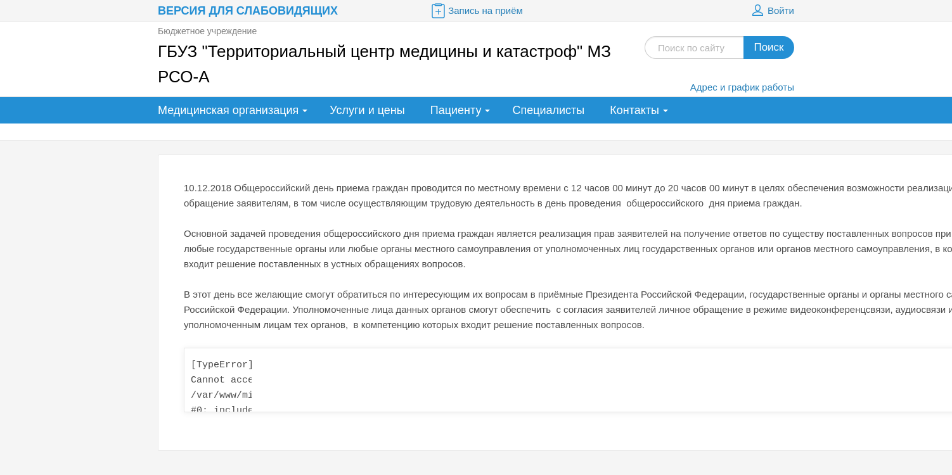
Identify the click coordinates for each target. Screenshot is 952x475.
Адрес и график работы (742, 87)
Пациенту (456, 110)
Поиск (768, 47)
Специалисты (548, 110)
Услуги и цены (367, 110)
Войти (771, 10)
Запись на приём (476, 10)
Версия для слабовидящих (248, 10)
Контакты (634, 110)
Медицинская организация (228, 110)
